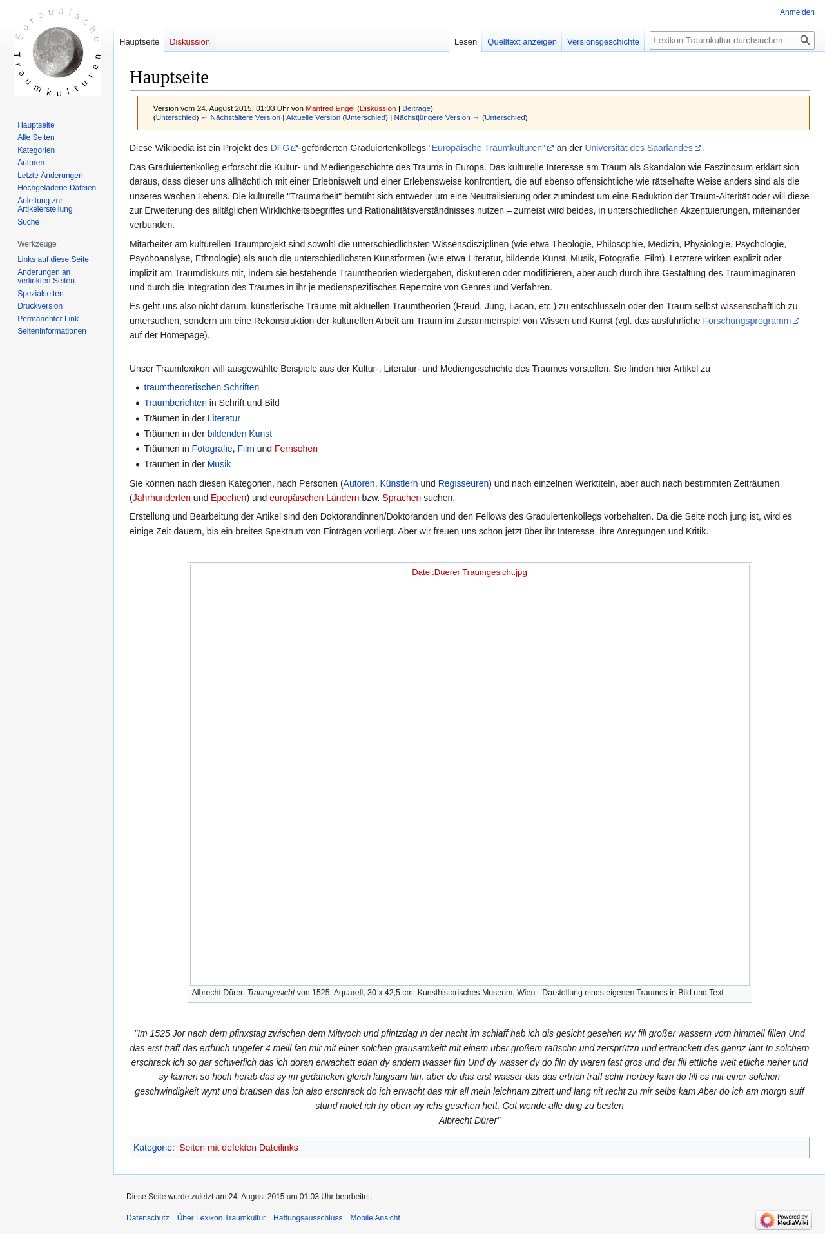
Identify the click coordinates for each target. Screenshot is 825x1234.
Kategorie (152, 1147)
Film (245, 448)
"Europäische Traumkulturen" (487, 148)
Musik (219, 464)
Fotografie (212, 448)
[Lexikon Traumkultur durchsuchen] (732, 40)
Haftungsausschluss (307, 1217)
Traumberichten (175, 403)
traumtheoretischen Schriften (201, 387)
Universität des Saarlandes (638, 148)
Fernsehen (296, 448)
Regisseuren (463, 483)
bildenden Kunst (240, 434)
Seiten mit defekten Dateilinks (238, 1147)
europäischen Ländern (314, 497)
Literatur (224, 418)
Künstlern (399, 483)
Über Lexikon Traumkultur (221, 1217)
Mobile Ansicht (375, 1217)
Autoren (359, 483)
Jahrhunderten (162, 497)
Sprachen (401, 497)
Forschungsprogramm (747, 321)
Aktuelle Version (313, 117)
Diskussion (378, 108)
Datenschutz (148, 1217)
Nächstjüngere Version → (437, 117)
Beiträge (416, 108)
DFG (280, 148)
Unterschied (176, 117)
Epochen (228, 497)
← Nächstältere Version (240, 117)
